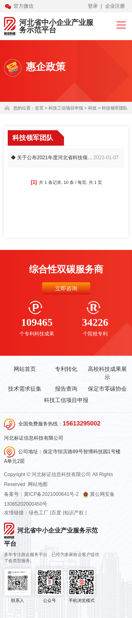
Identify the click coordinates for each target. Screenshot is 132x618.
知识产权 (74, 512)
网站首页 (25, 369)
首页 (39, 108)
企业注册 (115, 6)
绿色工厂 (39, 512)
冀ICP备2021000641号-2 (51, 494)
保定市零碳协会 (107, 389)
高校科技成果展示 (107, 373)
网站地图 (38, 484)
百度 (56, 512)
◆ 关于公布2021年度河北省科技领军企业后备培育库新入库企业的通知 (52, 157)
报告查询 (66, 389)
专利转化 (66, 369)
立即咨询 (66, 288)
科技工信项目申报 (66, 400)
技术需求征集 (24, 389)
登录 (93, 6)
